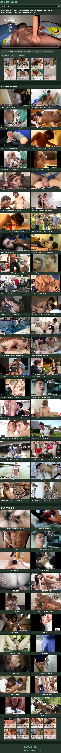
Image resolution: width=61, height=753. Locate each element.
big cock (27, 51)
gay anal (6, 55)
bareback (19, 51)
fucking (14, 55)
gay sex (36, 51)
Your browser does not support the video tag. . (30, 32)
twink (11, 51)
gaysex (22, 55)
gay (5, 51)
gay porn (44, 51)
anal (51, 51)
